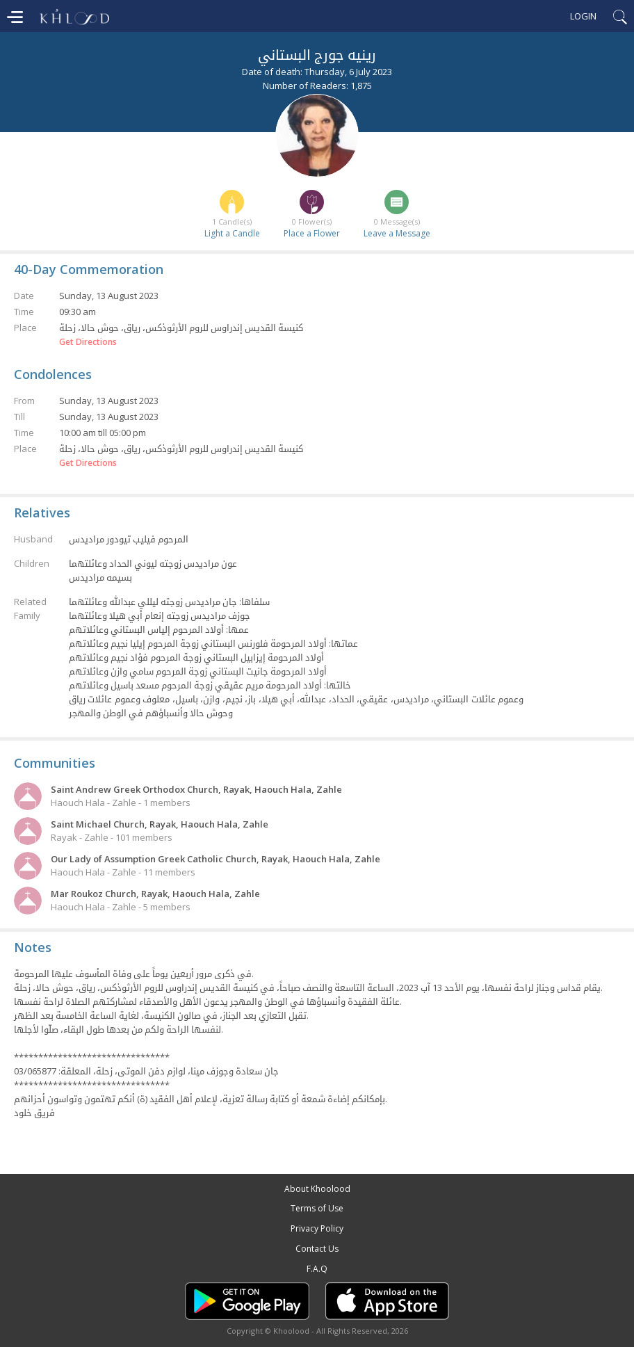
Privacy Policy (317, 1228)
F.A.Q (317, 1269)
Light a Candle (232, 233)
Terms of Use (317, 1208)
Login (583, 16)
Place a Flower (312, 233)
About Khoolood (317, 1189)
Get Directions (88, 342)
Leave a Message (397, 233)
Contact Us (317, 1249)
